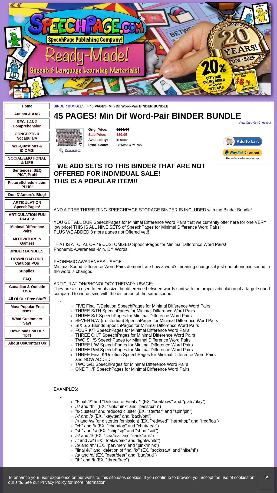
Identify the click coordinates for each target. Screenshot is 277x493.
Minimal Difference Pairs (27, 229)
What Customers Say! (27, 321)
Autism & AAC (27, 114)
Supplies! (27, 271)
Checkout (265, 122)
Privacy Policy (53, 482)
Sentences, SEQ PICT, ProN (27, 172)
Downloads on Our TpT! (27, 333)
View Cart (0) (247, 122)
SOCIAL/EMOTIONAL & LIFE (27, 160)
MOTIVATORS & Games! (27, 241)
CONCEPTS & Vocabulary (27, 136)
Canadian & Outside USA (27, 289)
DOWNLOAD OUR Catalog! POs (27, 261)
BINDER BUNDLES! (27, 251)
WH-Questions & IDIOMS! (27, 148)
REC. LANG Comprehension (27, 124)
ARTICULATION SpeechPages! (27, 204)
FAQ (27, 279)
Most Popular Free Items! (27, 309)
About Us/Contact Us (27, 343)
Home (27, 106)
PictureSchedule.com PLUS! (27, 184)
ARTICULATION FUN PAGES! (27, 216)
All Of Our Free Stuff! (27, 299)
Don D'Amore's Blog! (27, 195)
